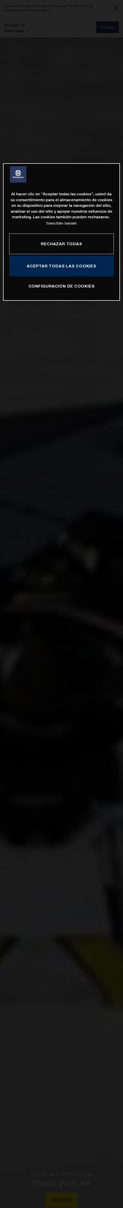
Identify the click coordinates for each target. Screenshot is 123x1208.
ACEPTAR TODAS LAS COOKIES (61, 266)
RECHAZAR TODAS (61, 243)
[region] (61, 232)
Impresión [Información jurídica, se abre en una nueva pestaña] (71, 223)
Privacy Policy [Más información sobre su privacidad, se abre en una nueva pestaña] (54, 223)
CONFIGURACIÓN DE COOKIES (62, 286)
